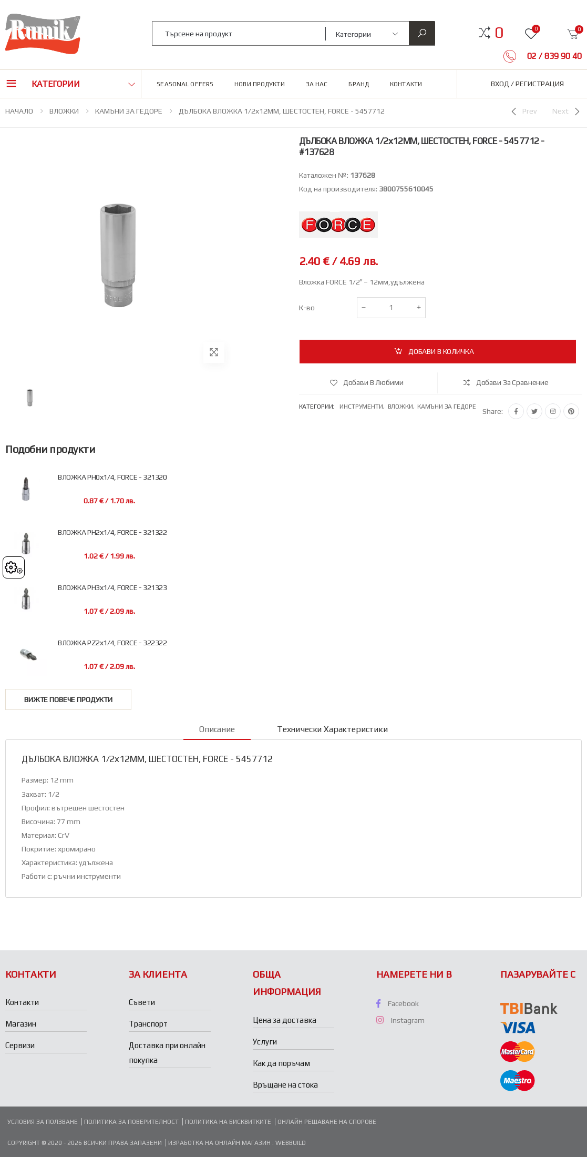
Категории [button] (56, 84)
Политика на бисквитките (228, 1121)
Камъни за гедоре (446, 406)
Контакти (406, 84)
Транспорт (148, 1023)
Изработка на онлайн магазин (220, 1142)
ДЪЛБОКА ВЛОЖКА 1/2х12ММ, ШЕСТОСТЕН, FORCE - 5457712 (282, 111)
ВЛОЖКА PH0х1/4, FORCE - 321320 (112, 477)
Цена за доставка (284, 1020)
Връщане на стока (285, 1084)
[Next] (567, 111)
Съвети (142, 1002)
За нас (317, 84)
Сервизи (20, 1045)
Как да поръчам (281, 1063)
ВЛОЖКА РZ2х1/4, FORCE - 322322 (112, 643)
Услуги (265, 1041)
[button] (499, 32)
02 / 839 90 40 (553, 56)
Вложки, (403, 406)
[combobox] (238, 33)
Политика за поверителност (131, 1121)
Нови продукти (259, 84)
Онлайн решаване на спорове (326, 1121)
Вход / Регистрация (527, 83)
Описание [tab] (217, 729)
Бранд (358, 84)
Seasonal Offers (185, 84)
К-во (307, 307)
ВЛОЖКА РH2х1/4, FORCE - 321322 (112, 532)
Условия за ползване (42, 1121)
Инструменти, (363, 406)
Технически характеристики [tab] (332, 729)
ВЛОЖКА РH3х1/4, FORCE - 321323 (112, 588)
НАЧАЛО (19, 111)
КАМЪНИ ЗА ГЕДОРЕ (128, 111)
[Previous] (523, 111)
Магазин (20, 1023)
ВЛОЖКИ (64, 111)
